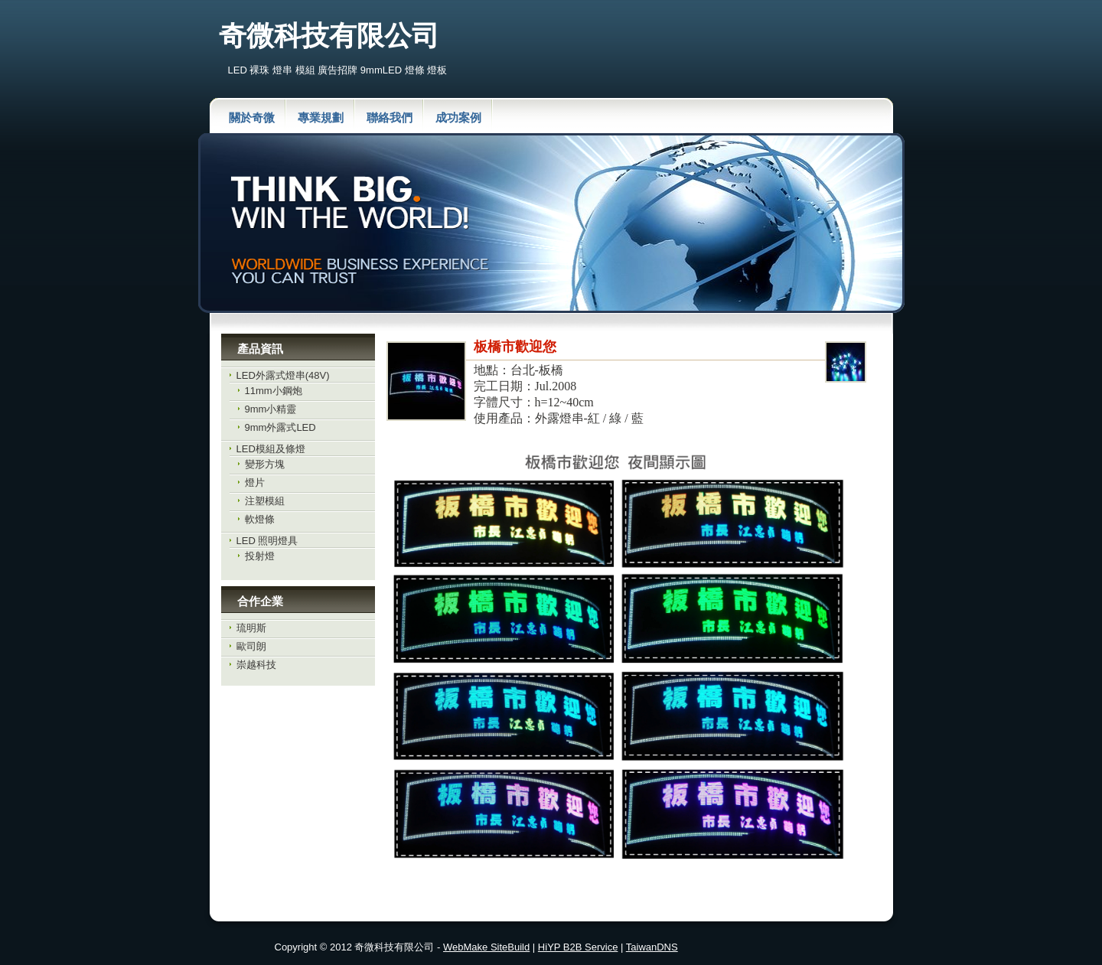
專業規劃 (321, 117)
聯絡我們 (389, 117)
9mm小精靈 (271, 409)
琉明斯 (251, 628)
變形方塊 (265, 464)
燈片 (255, 482)
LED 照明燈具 (267, 540)
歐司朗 (251, 646)
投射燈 (260, 556)
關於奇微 (252, 117)
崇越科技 (256, 664)
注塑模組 (265, 501)
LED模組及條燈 (270, 449)
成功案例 (458, 117)
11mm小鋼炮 (273, 390)
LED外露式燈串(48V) (283, 375)
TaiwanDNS (652, 947)
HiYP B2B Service (578, 947)
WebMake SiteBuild (486, 947)
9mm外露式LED (280, 427)
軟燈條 (260, 519)
